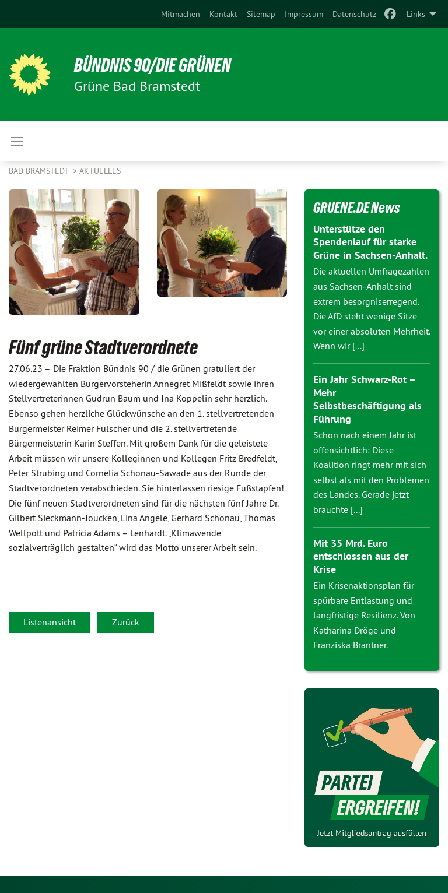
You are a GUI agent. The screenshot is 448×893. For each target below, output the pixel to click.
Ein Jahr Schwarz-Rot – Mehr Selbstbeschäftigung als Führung (367, 399)
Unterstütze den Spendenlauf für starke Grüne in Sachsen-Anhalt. (370, 242)
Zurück (125, 622)
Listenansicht (49, 622)
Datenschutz (354, 14)
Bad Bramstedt (40, 171)
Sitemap (261, 14)
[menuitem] (180, 14)
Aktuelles (100, 171)
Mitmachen (180, 14)
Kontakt (223, 14)
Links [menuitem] (416, 14)
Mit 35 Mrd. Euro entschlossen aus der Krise (360, 556)
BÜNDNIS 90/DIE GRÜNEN (152, 65)
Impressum (304, 14)
